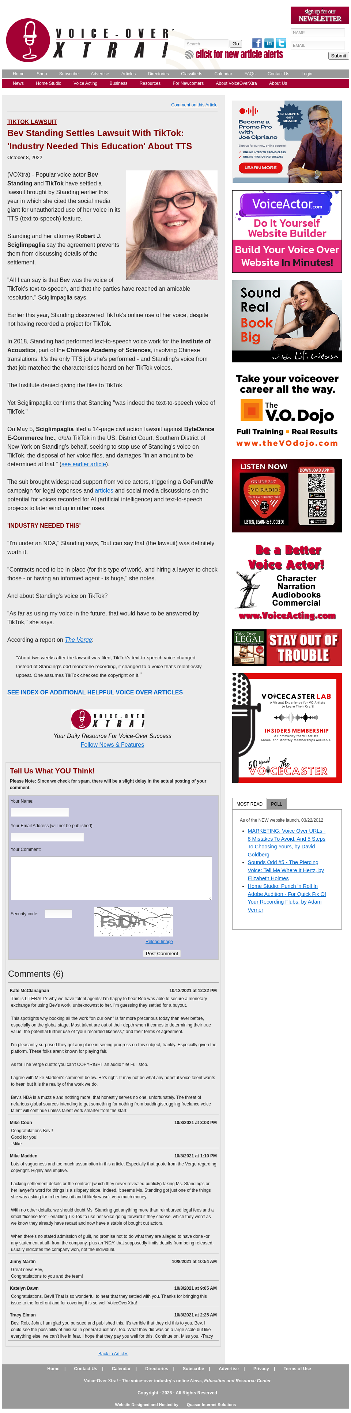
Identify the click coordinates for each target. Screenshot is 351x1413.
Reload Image (159, 941)
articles (104, 490)
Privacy (261, 1368)
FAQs (250, 73)
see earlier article (83, 464)
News (18, 83)
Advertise (100, 73)
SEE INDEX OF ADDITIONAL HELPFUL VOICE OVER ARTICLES (95, 692)
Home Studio (48, 83)
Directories (158, 73)
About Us (278, 83)
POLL (276, 804)
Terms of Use (297, 1368)
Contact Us (278, 73)
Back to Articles (113, 1353)
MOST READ (250, 804)
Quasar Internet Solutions (211, 1404)
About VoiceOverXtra (236, 83)
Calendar (224, 73)
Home (18, 73)
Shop (42, 73)
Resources (150, 83)
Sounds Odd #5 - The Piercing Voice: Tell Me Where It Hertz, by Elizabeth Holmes (286, 870)
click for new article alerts (239, 54)
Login (307, 73)
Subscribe (69, 73)
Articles (128, 73)
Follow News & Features (112, 745)
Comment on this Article (194, 105)
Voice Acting (85, 83)
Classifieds (191, 73)
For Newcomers (188, 83)
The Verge (78, 640)
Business (119, 83)
